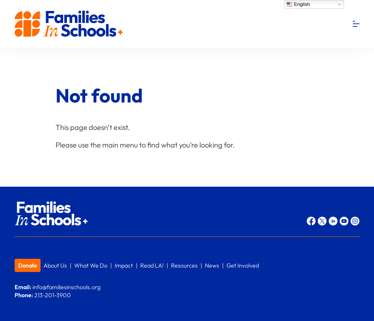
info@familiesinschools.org (66, 287)
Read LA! (152, 265)
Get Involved (242, 265)
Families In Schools (69, 24)
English (298, 4)
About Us (55, 265)
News (212, 265)
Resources (184, 265)
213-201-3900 (52, 295)
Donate (27, 265)
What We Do (90, 265)
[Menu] (356, 24)
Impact (124, 265)
